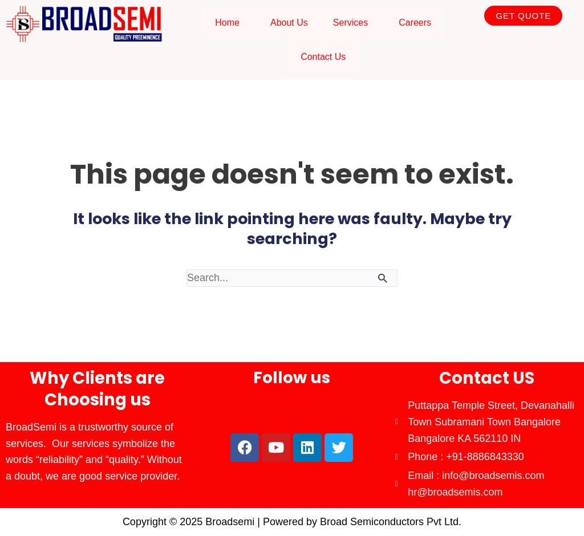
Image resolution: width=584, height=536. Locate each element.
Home (227, 22)
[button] (230, 23)
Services (350, 22)
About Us (289, 22)
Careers (415, 22)
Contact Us (323, 57)
